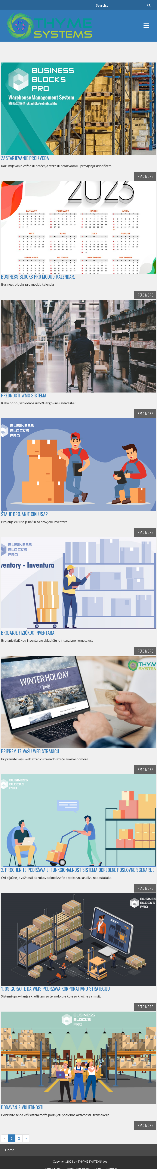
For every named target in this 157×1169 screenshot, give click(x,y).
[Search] (123, 5)
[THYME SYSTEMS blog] (49, 25)
